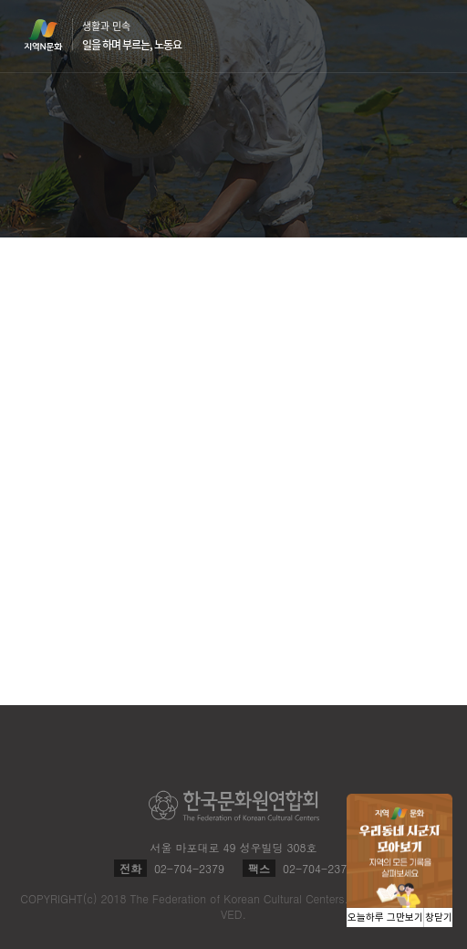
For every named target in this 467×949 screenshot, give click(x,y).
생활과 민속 (132, 35)
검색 (398, 36)
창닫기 (438, 917)
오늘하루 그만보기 (385, 917)
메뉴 (432, 35)
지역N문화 (53, 34)
